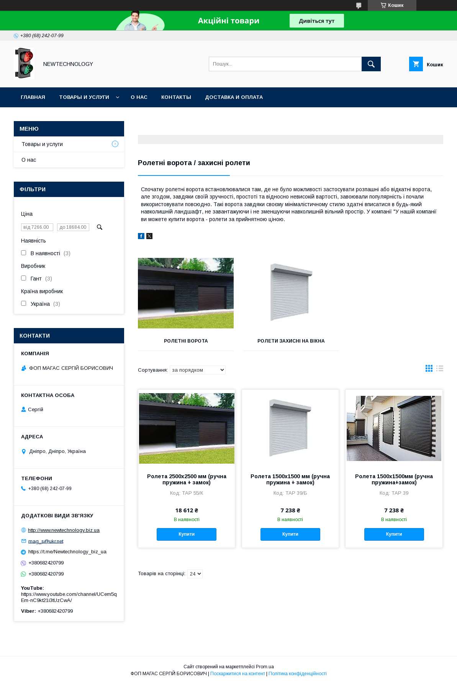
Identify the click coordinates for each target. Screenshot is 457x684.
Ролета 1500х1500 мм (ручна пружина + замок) (290, 479)
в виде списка (439, 370)
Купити (187, 534)
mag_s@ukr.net (45, 541)
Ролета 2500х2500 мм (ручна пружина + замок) (186, 479)
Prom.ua (265, 666)
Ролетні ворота (186, 341)
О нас (139, 97)
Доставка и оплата (234, 97)
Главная (33, 97)
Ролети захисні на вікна (290, 341)
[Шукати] (371, 64)
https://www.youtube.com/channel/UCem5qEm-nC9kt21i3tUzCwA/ (69, 597)
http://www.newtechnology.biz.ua (64, 530)
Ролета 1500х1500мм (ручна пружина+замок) (394, 479)
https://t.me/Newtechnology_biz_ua (67, 551)
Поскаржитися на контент (237, 673)
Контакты (176, 97)
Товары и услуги (84, 97)
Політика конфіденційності (298, 673)
